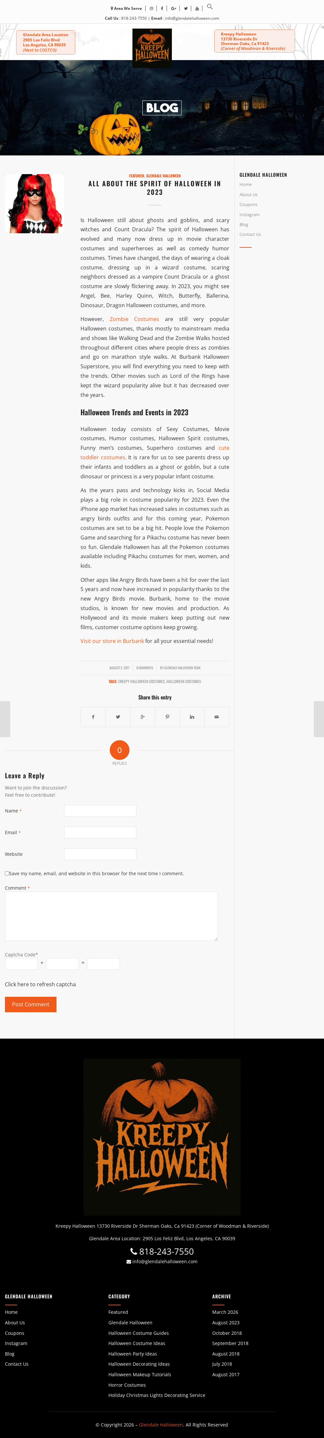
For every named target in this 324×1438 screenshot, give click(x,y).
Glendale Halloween (163, 175)
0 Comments (144, 667)
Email (13, 832)
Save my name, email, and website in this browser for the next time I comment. (96, 873)
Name (13, 811)
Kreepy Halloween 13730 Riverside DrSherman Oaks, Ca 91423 (252, 41)
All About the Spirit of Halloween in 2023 (154, 187)
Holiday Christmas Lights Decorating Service (156, 1395)
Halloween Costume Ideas (136, 1343)
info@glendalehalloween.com (192, 18)
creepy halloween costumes (141, 681)
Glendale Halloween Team (182, 667)
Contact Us (250, 234)
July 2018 (222, 1364)
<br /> (279, 311)
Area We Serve (126, 8)
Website (14, 854)
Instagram (250, 214)
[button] (210, 8)
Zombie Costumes (134, 319)
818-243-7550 (134, 18)
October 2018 (227, 1333)
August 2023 (226, 1322)
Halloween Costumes (184, 681)
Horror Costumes (127, 1385)
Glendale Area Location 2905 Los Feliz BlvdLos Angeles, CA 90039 (46, 42)
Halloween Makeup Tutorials (139, 1374)
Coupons (248, 204)
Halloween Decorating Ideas (139, 1364)
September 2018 (230, 1343)
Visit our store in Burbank (112, 641)
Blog (244, 224)
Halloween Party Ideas (132, 1354)
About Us (249, 194)
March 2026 (225, 1312)
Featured (136, 175)
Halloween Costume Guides (138, 1333)
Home (246, 184)
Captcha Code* (21, 954)
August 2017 (226, 1374)
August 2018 (226, 1354)
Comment (17, 888)
